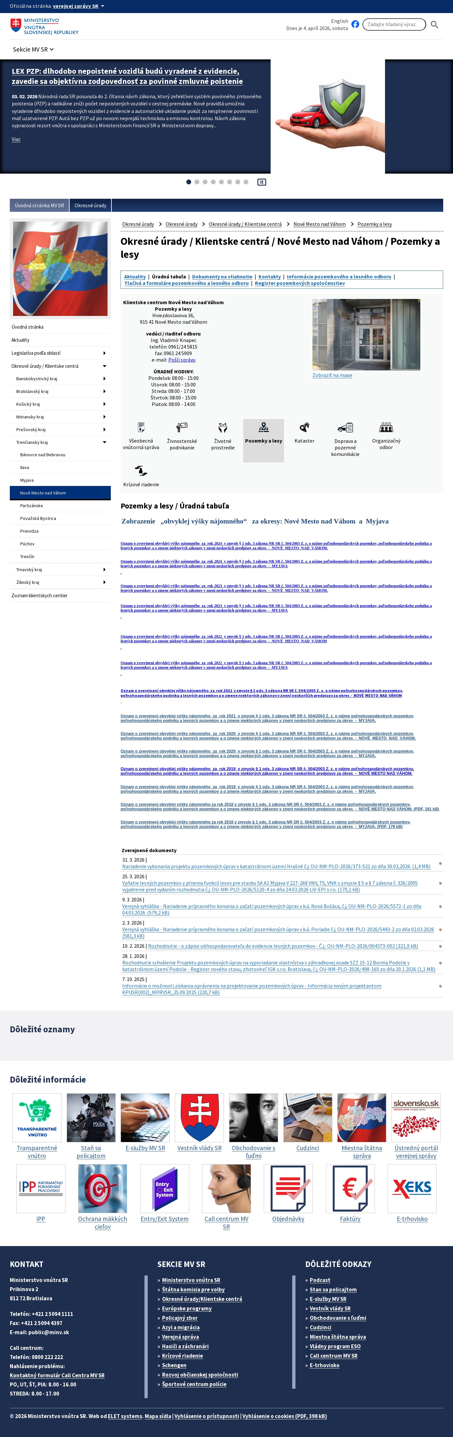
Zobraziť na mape (366, 338)
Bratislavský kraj (32, 391)
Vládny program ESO (335, 1346)
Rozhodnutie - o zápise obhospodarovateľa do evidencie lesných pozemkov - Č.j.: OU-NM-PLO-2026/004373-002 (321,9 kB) (283, 946)
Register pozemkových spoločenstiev (300, 283)
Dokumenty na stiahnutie (222, 276)
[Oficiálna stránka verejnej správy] (80, 6)
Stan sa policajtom (333, 1289)
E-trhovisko (325, 1365)
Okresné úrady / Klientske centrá (44, 366)
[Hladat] (434, 24)
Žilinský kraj (27, 582)
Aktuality (20, 340)
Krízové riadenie (182, 1355)
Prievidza (29, 531)
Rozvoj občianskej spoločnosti (200, 1374)
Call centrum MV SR (334, 1355)
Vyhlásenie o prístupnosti (207, 1416)
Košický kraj (28, 404)
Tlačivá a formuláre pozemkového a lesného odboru (186, 283)
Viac (16, 139)
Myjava (27, 480)
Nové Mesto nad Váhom (43, 493)
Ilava (24, 467)
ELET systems (125, 1416)
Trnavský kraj (29, 569)
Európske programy (187, 1308)
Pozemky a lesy (375, 224)
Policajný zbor (180, 1317)
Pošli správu (181, 359)
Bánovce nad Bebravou (42, 455)
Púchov (27, 544)
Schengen (174, 1365)
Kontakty (270, 276)
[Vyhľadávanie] (394, 24)
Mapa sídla (158, 1416)
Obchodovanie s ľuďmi (338, 1317)
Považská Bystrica (38, 518)
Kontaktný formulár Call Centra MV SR (57, 1375)
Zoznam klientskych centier (39, 595)
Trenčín (27, 556)
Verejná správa (180, 1336)
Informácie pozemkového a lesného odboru (339, 276)
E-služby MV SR (328, 1299)
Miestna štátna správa (338, 1336)
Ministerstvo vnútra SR (191, 1280)
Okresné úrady (90, 205)
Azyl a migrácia (181, 1327)
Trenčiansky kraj (32, 442)
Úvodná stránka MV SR (39, 205)
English (339, 21)
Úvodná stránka (27, 327)
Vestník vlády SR (330, 1308)
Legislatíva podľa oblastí (35, 353)
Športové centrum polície (194, 1384)
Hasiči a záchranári (185, 1346)
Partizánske (31, 505)
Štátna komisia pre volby (193, 1289)
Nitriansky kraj (30, 417)
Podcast (320, 1280)
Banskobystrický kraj (36, 379)
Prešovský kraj (30, 429)
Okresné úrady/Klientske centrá (202, 1299)
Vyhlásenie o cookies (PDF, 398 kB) (285, 1416)
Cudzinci (320, 1327)
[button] (34, 47)
